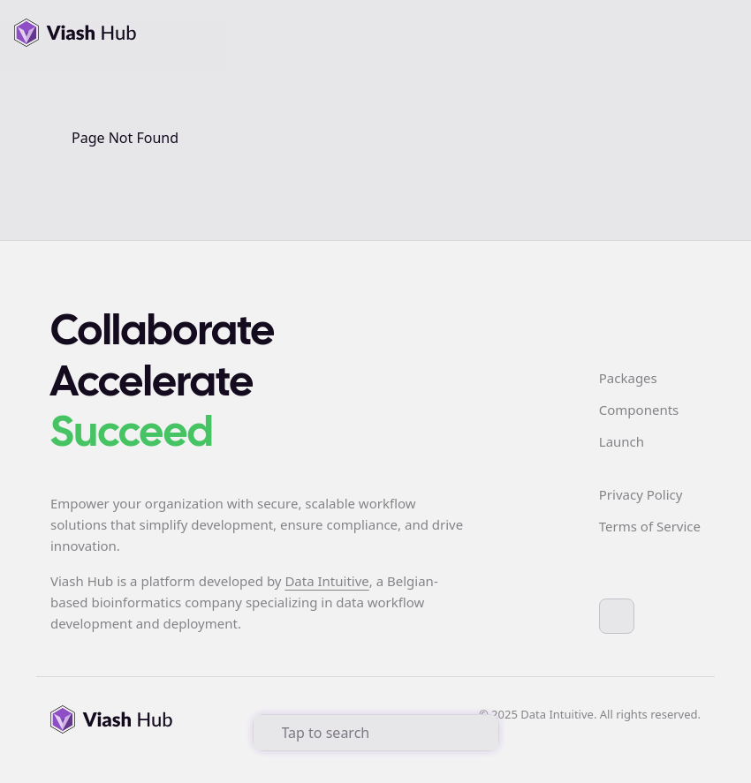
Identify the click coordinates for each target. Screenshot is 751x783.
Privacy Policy (641, 494)
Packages (628, 378)
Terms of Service (650, 526)
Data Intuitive (326, 581)
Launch (621, 441)
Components (639, 409)
